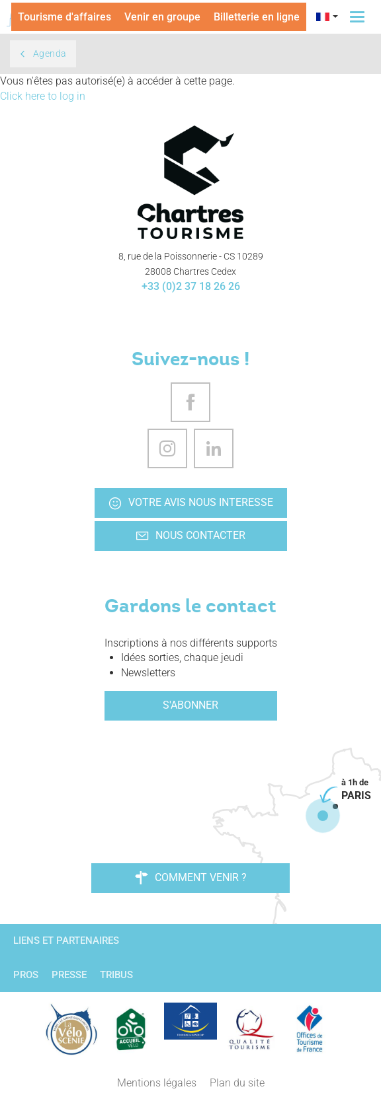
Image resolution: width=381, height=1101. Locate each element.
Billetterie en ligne (257, 17)
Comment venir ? (191, 877)
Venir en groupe (162, 17)
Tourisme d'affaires (64, 17)
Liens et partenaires (66, 940)
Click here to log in (42, 96)
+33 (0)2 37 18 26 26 (191, 286)
